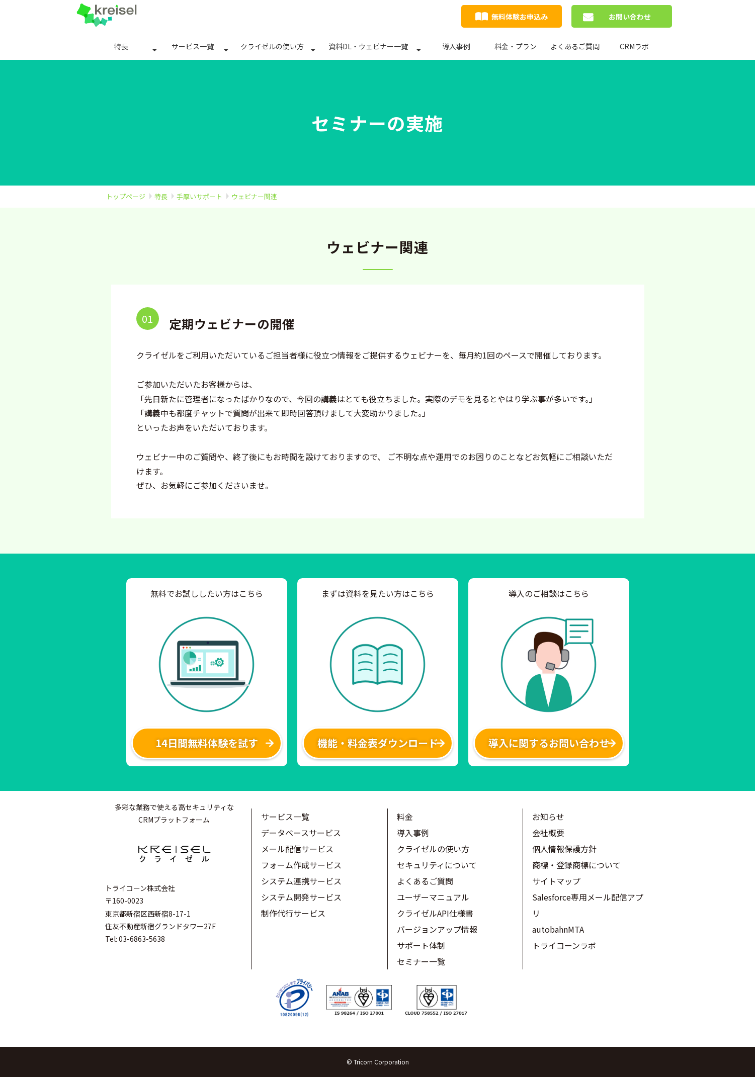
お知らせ (548, 817)
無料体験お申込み (519, 17)
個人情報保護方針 (564, 849)
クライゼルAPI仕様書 (435, 913)
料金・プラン (515, 46)
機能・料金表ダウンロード (377, 743)
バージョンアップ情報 (437, 929)
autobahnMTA (558, 929)
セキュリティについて (437, 865)
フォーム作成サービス (301, 865)
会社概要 (548, 833)
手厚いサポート (199, 196)
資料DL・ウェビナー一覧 (368, 46)
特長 (121, 46)
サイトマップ (556, 881)
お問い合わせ (630, 17)
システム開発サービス (301, 897)
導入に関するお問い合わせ (548, 743)
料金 (405, 817)
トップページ (125, 196)
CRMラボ (634, 46)
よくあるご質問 (575, 46)
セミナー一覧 (421, 961)
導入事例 (456, 46)
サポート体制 (421, 945)
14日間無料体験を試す (206, 743)
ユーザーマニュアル (433, 897)
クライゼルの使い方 (272, 46)
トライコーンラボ (564, 945)
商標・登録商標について (576, 865)
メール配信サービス (297, 849)
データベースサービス (301, 833)
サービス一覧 (193, 46)
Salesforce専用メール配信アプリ (587, 905)
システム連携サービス (301, 881)
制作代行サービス (293, 913)
